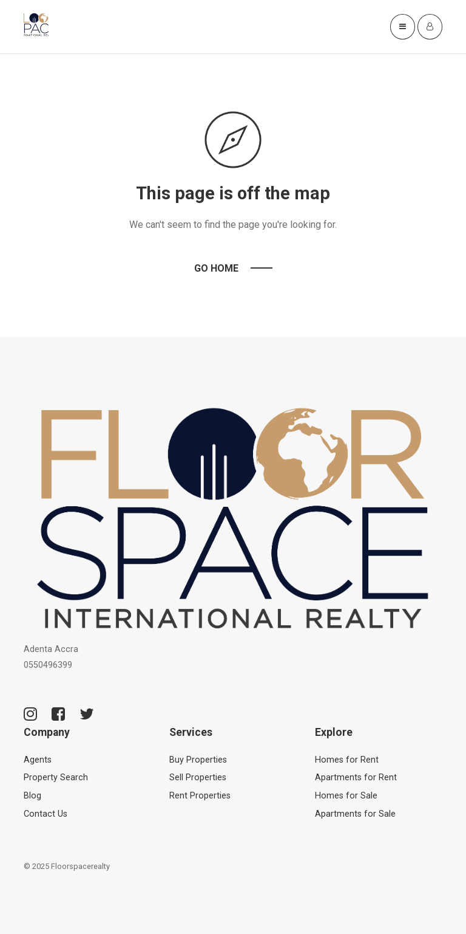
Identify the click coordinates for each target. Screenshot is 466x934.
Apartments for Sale (355, 814)
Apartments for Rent (356, 777)
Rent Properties (200, 796)
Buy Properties (198, 760)
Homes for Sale (346, 796)
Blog (32, 796)
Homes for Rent (347, 760)
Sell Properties (197, 777)
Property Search (56, 777)
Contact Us (45, 814)
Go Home (216, 268)
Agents (38, 760)
